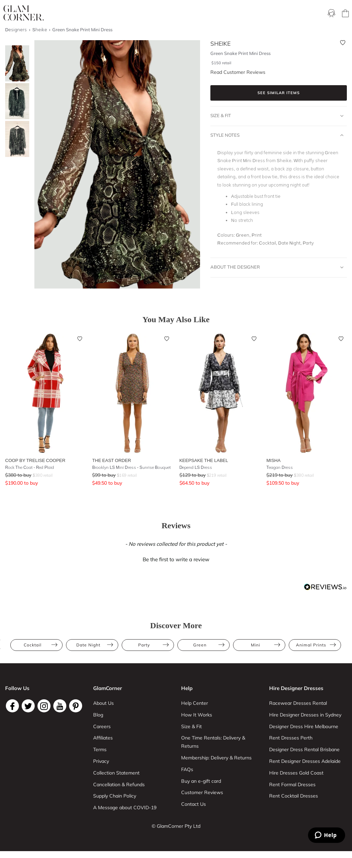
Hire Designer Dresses (296, 688)
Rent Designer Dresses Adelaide (305, 761)
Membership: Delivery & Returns (216, 758)
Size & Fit (276, 116)
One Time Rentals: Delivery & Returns (213, 742)
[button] (176, 558)
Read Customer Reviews (237, 72)
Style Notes (276, 135)
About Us (103, 703)
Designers (296, 13)
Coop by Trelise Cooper (35, 460)
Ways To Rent (117, 13)
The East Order (111, 460)
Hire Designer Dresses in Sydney (305, 715)
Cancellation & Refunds (119, 784)
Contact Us (193, 804)
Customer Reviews (202, 792)
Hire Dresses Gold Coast (296, 773)
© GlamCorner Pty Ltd (176, 826)
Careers (102, 726)
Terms (100, 749)
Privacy (101, 761)
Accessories (263, 13)
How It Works (196, 715)
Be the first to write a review (176, 559)
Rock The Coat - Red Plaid (29, 467)
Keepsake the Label (203, 460)
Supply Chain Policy (114, 796)
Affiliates (103, 738)
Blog (98, 715)
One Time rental (193, 13)
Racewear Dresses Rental (298, 703)
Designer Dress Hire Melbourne (303, 726)
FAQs (187, 769)
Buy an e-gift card (201, 781)
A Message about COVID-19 (124, 807)
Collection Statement (116, 773)
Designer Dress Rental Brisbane (304, 749)
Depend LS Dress (195, 467)
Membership (153, 13)
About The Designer (276, 267)
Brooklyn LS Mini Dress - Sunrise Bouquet (131, 467)
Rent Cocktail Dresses (293, 796)
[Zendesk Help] (326, 835)
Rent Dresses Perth (290, 738)
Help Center (194, 703)
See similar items (278, 92)
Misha (273, 460)
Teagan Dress (279, 467)
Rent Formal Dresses (292, 784)
